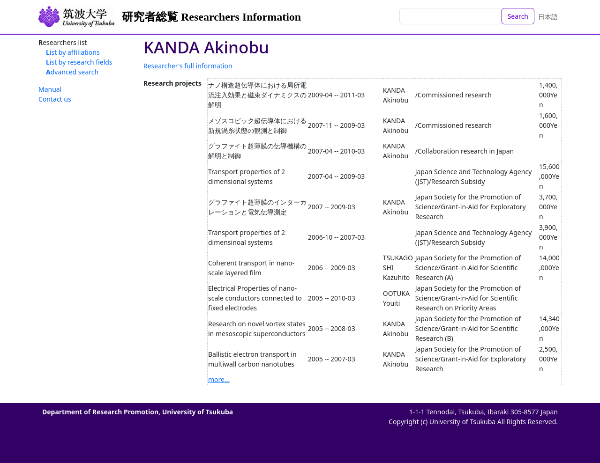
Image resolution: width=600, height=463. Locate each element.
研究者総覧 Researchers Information (211, 17)
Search (518, 16)
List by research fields (79, 62)
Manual (49, 89)
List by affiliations (73, 52)
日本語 (548, 16)
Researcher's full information (187, 65)
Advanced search (72, 71)
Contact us (54, 99)
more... (219, 379)
